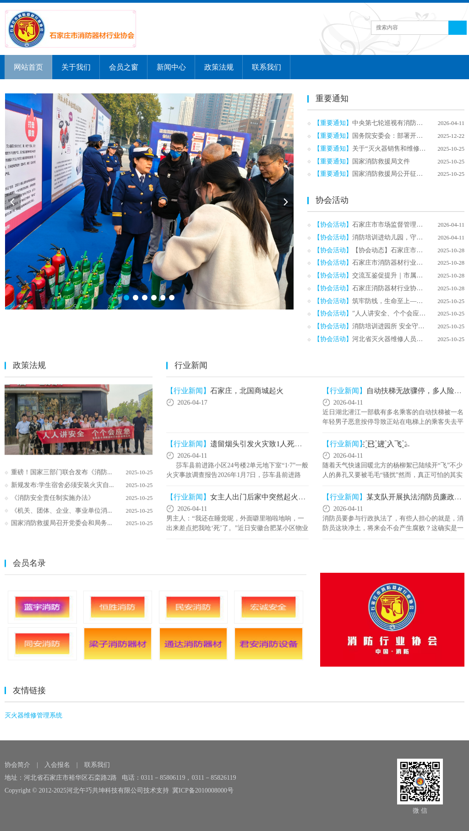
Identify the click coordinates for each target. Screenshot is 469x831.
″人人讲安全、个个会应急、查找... (400, 313)
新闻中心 (171, 67)
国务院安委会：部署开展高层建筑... (402, 135)
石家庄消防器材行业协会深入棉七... (402, 288)
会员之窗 (123, 67)
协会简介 (17, 764)
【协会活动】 (333, 224)
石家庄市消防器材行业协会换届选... (402, 262)
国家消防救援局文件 (381, 161)
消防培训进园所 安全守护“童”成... (399, 326)
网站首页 (28, 67)
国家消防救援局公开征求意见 (394, 173)
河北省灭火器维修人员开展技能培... (402, 339)
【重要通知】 (333, 122)
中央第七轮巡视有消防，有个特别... (402, 122)
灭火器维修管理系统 (33, 715)
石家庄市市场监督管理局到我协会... (402, 224)
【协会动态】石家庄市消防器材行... (402, 250)
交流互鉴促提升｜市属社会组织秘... (402, 275)
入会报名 (57, 764)
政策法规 (219, 67)
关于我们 (76, 67)
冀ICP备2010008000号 (203, 790)
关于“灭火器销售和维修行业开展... (401, 148)
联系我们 (266, 67)
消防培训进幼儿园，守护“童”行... (399, 237)
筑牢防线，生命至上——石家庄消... (402, 301)
